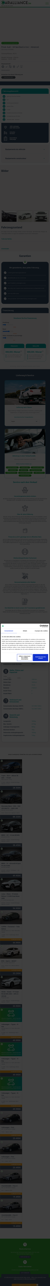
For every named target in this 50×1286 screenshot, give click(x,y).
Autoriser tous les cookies (40, 657)
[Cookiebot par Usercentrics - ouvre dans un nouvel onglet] (41, 626)
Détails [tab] (25, 631)
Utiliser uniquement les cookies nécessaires (24, 657)
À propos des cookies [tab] (41, 631)
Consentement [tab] (8, 631)
